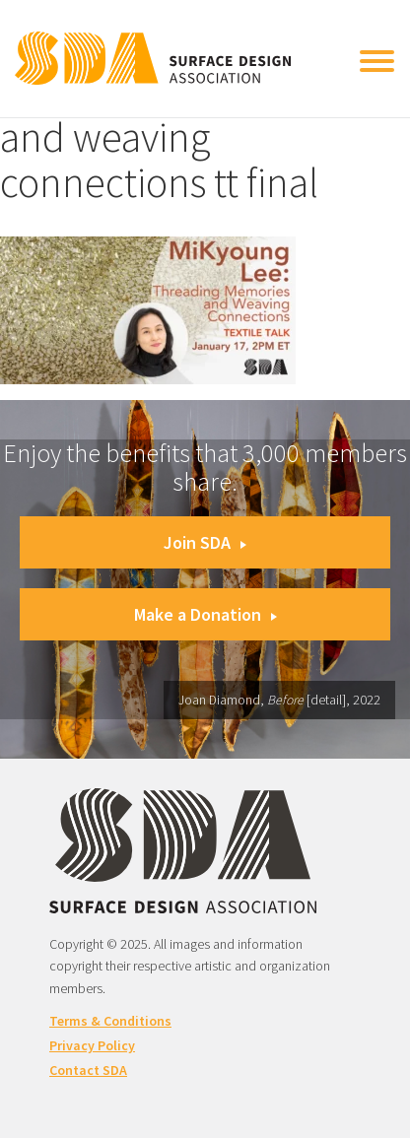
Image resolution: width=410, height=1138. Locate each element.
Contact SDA (88, 1070)
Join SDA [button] (205, 542)
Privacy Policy (92, 1045)
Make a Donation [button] (205, 614)
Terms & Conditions (110, 1021)
